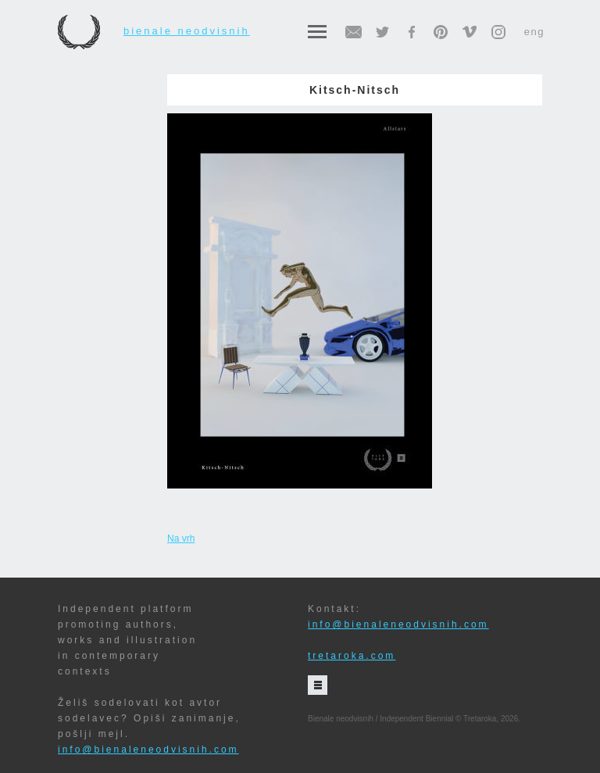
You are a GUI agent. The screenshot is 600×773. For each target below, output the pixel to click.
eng (534, 32)
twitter (382, 32)
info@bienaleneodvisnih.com (148, 749)
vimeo (469, 32)
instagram (498, 32)
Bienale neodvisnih (154, 31)
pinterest (440, 32)
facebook (411, 32)
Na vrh (181, 538)
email (353, 32)
